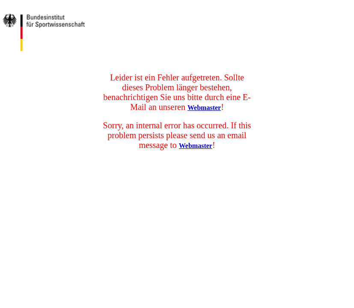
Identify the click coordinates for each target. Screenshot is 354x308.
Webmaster (204, 107)
